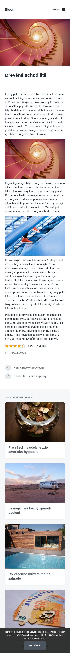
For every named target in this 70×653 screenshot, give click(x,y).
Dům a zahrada (18, 353)
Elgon (9, 9)
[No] (65, 640)
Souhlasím (35, 645)
